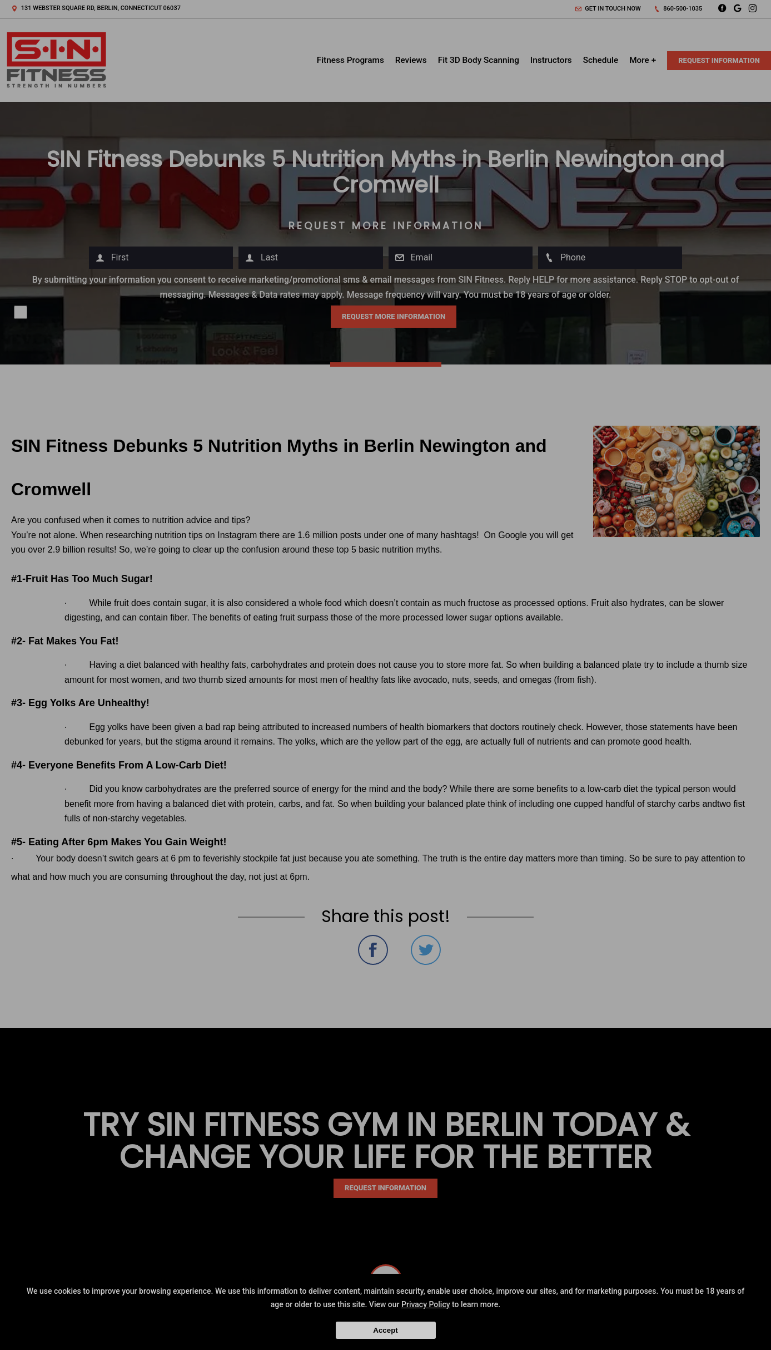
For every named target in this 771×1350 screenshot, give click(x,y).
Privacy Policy (425, 1304)
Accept (385, 1330)
